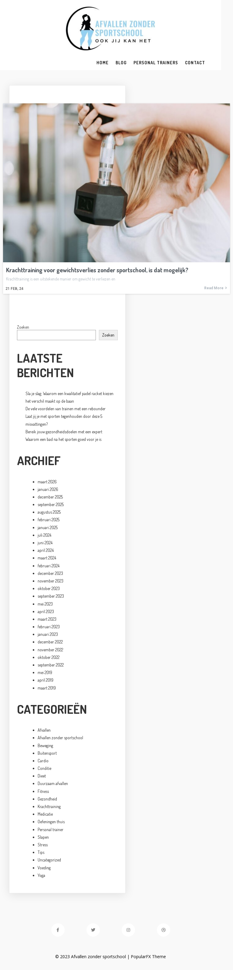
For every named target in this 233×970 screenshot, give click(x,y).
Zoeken (23, 327)
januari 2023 (48, 634)
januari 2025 (48, 528)
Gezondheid (47, 799)
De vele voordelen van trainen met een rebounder (65, 409)
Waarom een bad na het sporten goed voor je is (63, 439)
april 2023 (46, 612)
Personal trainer (50, 830)
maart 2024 (47, 558)
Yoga (41, 875)
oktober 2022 (48, 657)
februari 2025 (48, 520)
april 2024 (46, 550)
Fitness (43, 791)
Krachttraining (49, 807)
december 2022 (50, 642)
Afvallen (44, 730)
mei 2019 (45, 673)
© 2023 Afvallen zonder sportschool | (99, 957)
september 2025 (51, 505)
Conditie (44, 768)
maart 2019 (47, 688)
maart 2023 (47, 619)
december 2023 (50, 573)
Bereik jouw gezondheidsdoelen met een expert (63, 432)
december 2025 (50, 497)
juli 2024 (44, 535)
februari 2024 (48, 566)
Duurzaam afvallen (53, 784)
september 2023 (51, 596)
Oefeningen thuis (51, 822)
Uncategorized (49, 860)
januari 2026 (48, 489)
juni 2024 (45, 543)
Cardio (43, 761)
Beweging (45, 746)
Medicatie (45, 814)
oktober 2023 (49, 589)
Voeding (44, 868)
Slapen (43, 837)
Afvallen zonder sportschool (60, 738)
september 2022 (51, 665)
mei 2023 (45, 604)
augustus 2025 (49, 512)
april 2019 (45, 680)
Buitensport (47, 753)
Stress (43, 845)
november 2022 (50, 650)
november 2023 (50, 581)
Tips (41, 852)
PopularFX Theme (154, 957)
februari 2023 (49, 627)
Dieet (42, 776)
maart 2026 (47, 482)
